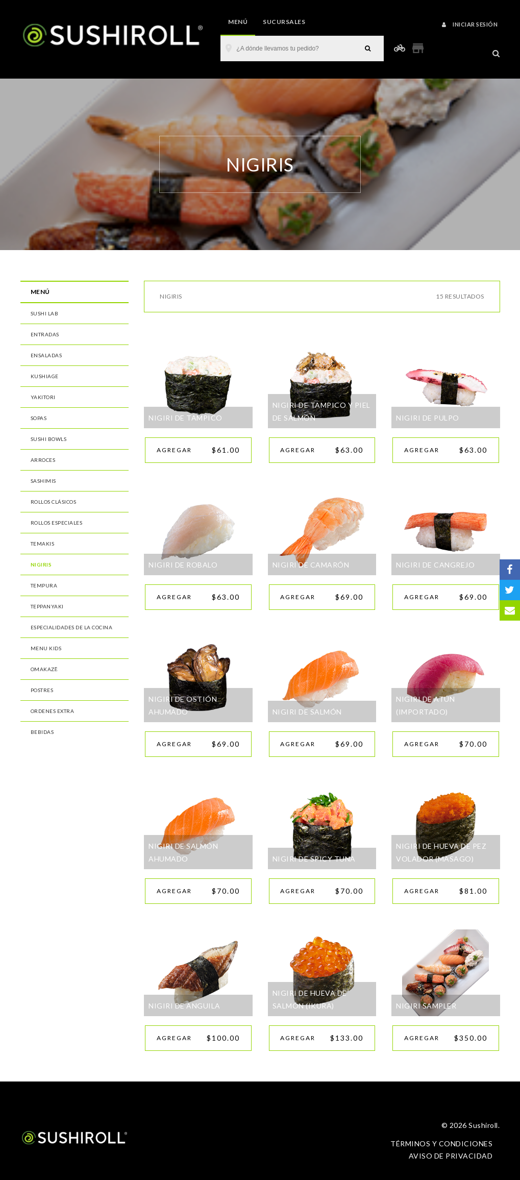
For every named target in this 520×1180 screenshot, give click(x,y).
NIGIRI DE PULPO (427, 417)
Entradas (45, 334)
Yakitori (43, 397)
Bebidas (42, 732)
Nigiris (41, 564)
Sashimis (43, 481)
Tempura (44, 585)
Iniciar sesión (470, 24)
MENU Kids (46, 648)
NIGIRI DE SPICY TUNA (314, 858)
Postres (42, 690)
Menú (237, 22)
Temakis (43, 543)
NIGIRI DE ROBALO (182, 564)
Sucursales (284, 22)
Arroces (43, 460)
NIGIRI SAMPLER (426, 1005)
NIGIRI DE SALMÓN (307, 711)
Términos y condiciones (441, 1143)
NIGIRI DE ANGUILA (184, 1005)
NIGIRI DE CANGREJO (435, 564)
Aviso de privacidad (451, 1155)
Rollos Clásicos (54, 502)
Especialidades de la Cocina (72, 627)
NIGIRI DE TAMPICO (185, 417)
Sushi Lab (45, 313)
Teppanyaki (47, 606)
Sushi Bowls (49, 439)
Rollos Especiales (57, 523)
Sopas (39, 418)
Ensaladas (46, 355)
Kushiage (45, 376)
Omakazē (44, 669)
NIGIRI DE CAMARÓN (311, 564)
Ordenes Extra (53, 711)
